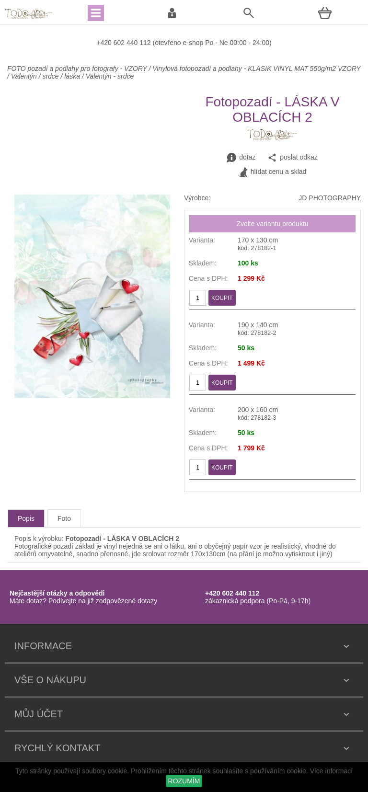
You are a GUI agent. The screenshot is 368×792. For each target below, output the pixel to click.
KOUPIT (222, 298)
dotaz (241, 157)
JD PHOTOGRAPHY (330, 198)
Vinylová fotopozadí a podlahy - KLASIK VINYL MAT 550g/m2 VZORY (256, 68)
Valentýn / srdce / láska (45, 76)
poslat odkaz (292, 157)
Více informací (331, 771)
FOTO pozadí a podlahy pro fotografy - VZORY (78, 68)
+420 (104, 42)
